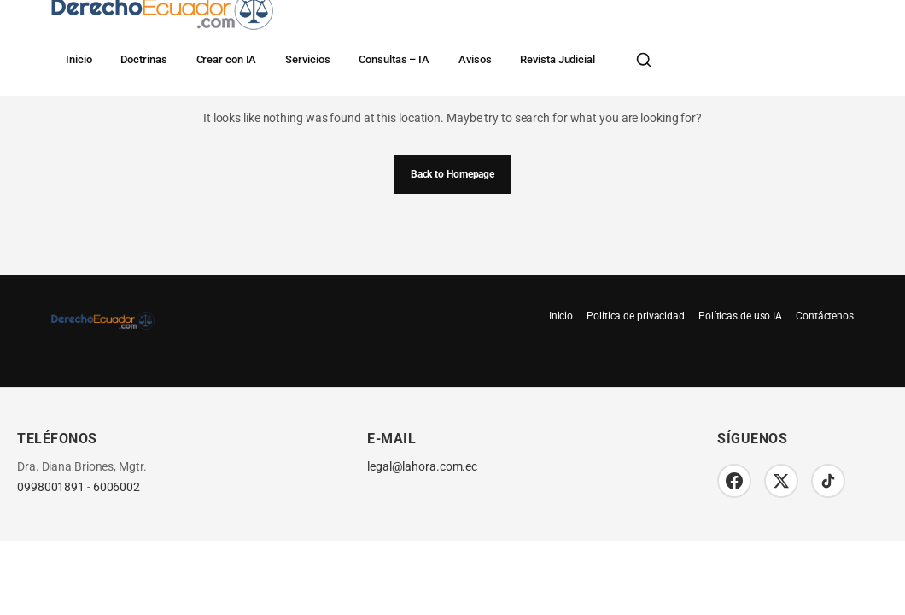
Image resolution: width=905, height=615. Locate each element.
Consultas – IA (394, 59)
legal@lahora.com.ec (422, 467)
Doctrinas (143, 59)
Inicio (78, 59)
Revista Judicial (557, 59)
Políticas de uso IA (740, 316)
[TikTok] (828, 481)
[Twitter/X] (781, 481)
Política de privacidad (636, 316)
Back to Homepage (452, 174)
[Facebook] (734, 481)
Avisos (474, 59)
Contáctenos (825, 316)
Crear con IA (226, 59)
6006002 (116, 487)
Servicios (307, 59)
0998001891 (51, 487)
